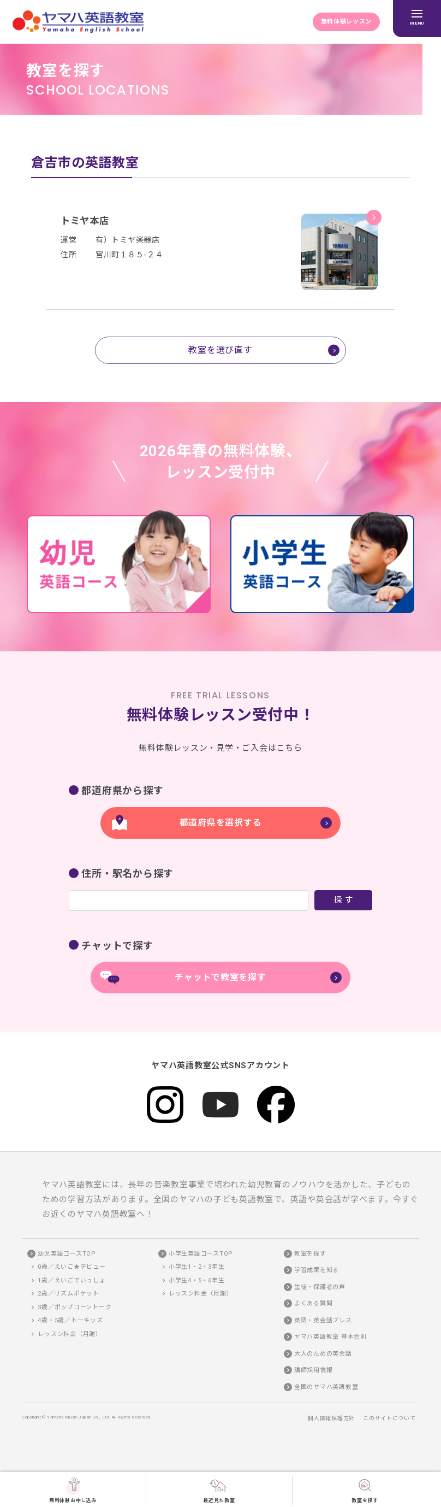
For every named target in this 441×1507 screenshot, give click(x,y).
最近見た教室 (219, 1489)
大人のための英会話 (323, 1353)
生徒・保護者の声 (319, 1287)
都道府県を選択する (221, 822)
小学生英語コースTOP (201, 1253)
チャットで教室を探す (220, 978)
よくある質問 (313, 1304)
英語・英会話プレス (323, 1320)
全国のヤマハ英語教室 (326, 1387)
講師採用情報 (313, 1370)
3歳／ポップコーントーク (74, 1307)
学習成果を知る (316, 1270)
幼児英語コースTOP (67, 1253)
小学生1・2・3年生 (197, 1267)
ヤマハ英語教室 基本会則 (330, 1337)
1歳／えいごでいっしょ (71, 1280)
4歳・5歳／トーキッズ (70, 1320)
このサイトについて (389, 1419)
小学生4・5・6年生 (197, 1280)
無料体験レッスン (346, 21)
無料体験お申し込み (73, 1489)
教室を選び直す (220, 350)
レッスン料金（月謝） (70, 1334)
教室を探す (364, 1489)
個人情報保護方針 (331, 1419)
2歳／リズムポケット (68, 1294)
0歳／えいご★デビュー (71, 1267)
